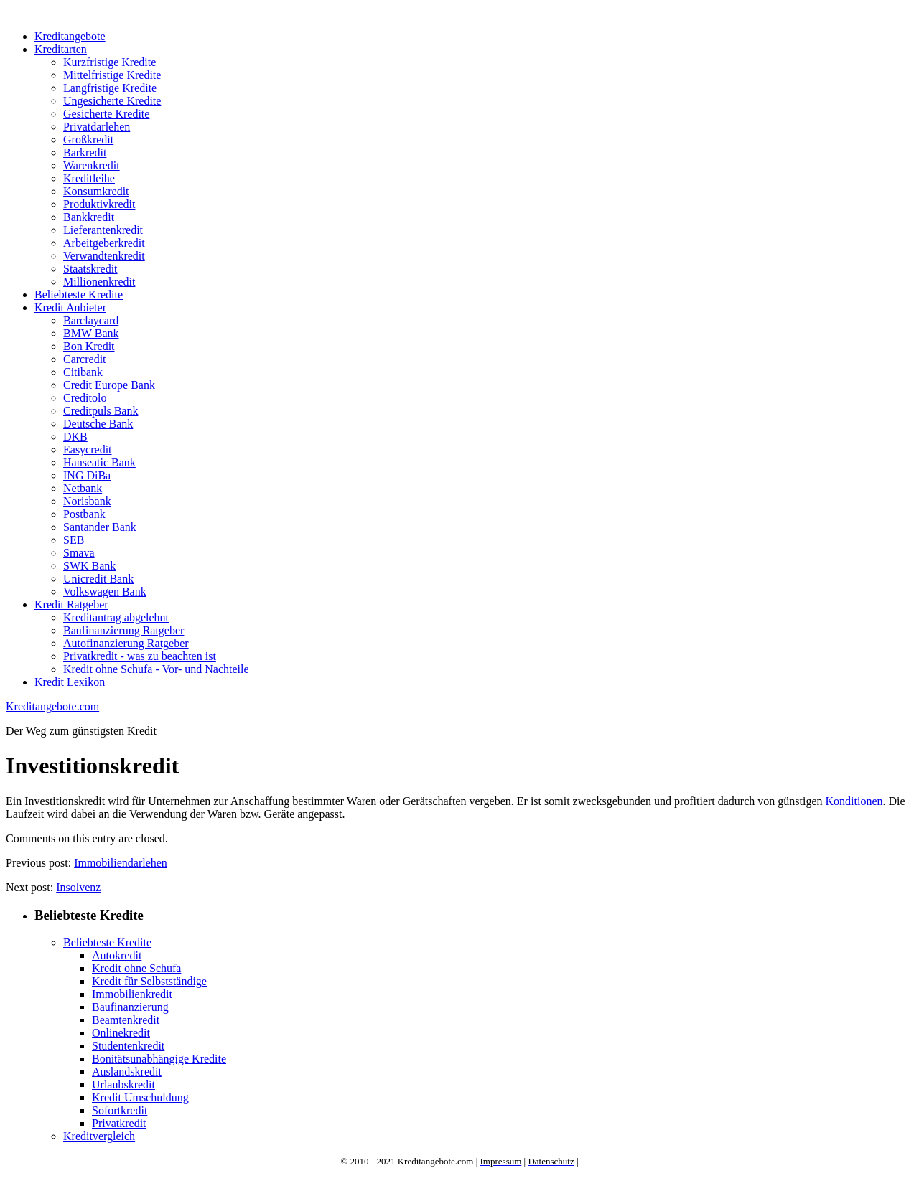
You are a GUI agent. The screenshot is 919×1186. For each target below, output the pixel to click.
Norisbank (87, 501)
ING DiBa (87, 475)
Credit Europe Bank (109, 385)
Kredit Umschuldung (140, 1097)
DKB (75, 436)
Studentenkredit (128, 1046)
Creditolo (84, 398)
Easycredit (87, 449)
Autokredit (116, 955)
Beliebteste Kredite (78, 294)
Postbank (84, 514)
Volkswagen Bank (104, 591)
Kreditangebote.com (52, 706)
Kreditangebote (70, 36)
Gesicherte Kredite (106, 114)
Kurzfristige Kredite (109, 62)
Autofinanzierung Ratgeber (126, 643)
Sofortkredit (119, 1110)
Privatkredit (119, 1123)
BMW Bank (90, 333)
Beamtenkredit (125, 1020)
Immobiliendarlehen (120, 863)
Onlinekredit (121, 1033)
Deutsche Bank (98, 424)
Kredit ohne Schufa (136, 968)
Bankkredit (88, 217)
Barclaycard (90, 320)
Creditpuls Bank (100, 411)
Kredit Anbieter (70, 307)
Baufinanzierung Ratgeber (123, 630)
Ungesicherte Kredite (112, 101)
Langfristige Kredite (110, 88)
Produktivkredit (99, 204)
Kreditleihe (89, 178)
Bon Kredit (89, 346)
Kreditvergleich (99, 1136)
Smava (79, 553)
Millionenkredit (99, 282)
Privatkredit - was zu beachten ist (139, 656)
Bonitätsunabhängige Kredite (159, 1059)
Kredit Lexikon (69, 682)
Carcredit (84, 359)
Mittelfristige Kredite (112, 75)
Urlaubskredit (123, 1084)
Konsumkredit (96, 191)
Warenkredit (91, 165)
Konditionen (854, 801)
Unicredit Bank (98, 579)
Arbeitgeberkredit (104, 243)
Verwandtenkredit (104, 256)
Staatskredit (90, 269)
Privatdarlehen (96, 127)
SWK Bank (89, 566)
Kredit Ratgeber (71, 604)
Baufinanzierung (130, 1007)
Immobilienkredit (132, 994)
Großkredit (88, 139)
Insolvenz (78, 887)
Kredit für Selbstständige (149, 981)
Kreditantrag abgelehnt (116, 617)
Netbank (82, 488)
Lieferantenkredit (103, 230)
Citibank (83, 372)
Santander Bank (99, 527)
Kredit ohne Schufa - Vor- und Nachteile (156, 669)
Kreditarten (60, 49)
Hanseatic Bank (99, 462)
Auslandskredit (127, 1071)
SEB (73, 540)
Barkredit (84, 152)
